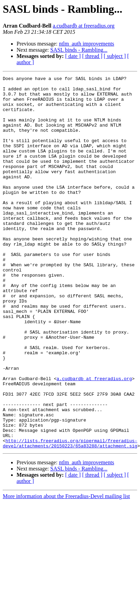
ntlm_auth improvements (86, 44)
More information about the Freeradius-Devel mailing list (66, 564)
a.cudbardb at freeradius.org (83, 26)
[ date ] (73, 56)
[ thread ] (92, 56)
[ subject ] (115, 56)
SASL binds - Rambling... (79, 50)
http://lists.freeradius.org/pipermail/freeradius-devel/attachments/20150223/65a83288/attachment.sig (70, 511)
